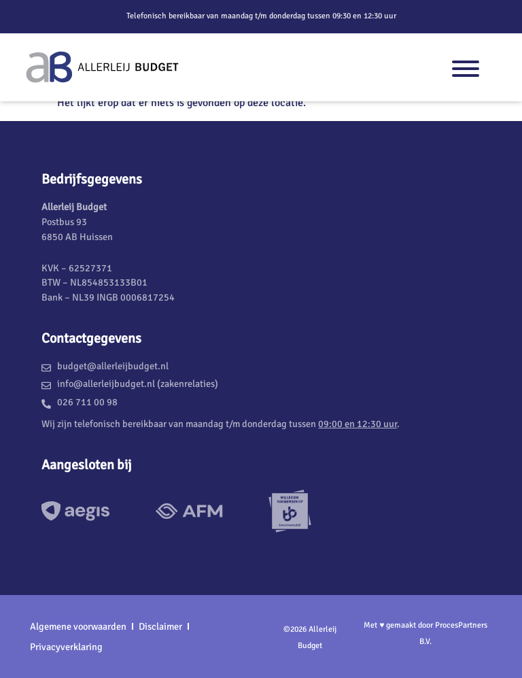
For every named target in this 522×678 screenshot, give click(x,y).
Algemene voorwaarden (78, 626)
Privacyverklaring (66, 647)
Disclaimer (160, 626)
